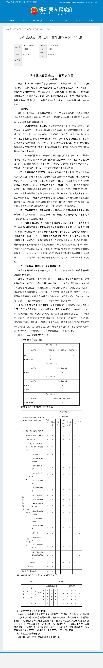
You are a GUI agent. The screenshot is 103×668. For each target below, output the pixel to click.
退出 (92, 2)
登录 (89, 2)
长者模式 (62, 2)
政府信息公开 (38, 23)
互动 (65, 20)
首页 (12, 20)
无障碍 (70, 2)
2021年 (42, 29)
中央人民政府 (9, 2)
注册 (96, 2)
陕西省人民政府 (20, 2)
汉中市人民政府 (32, 2)
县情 (78, 20)
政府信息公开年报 (33, 29)
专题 (91, 20)
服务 (51, 20)
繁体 (85, 2)
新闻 (25, 20)
